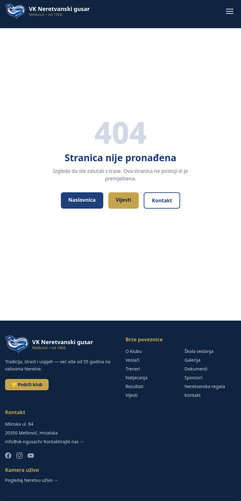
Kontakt (162, 200)
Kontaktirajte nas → (64, 442)
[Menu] (229, 11)
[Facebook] (8, 455)
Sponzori (194, 378)
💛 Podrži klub (26, 384)
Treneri (133, 369)
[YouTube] (31, 455)
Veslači (133, 360)
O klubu (134, 351)
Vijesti (123, 199)
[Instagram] (19, 455)
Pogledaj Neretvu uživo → (31, 480)
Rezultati (134, 386)
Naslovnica (82, 199)
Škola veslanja (199, 351)
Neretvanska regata (205, 386)
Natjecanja (136, 378)
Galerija (192, 360)
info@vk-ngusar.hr (23, 442)
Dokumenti (196, 369)
